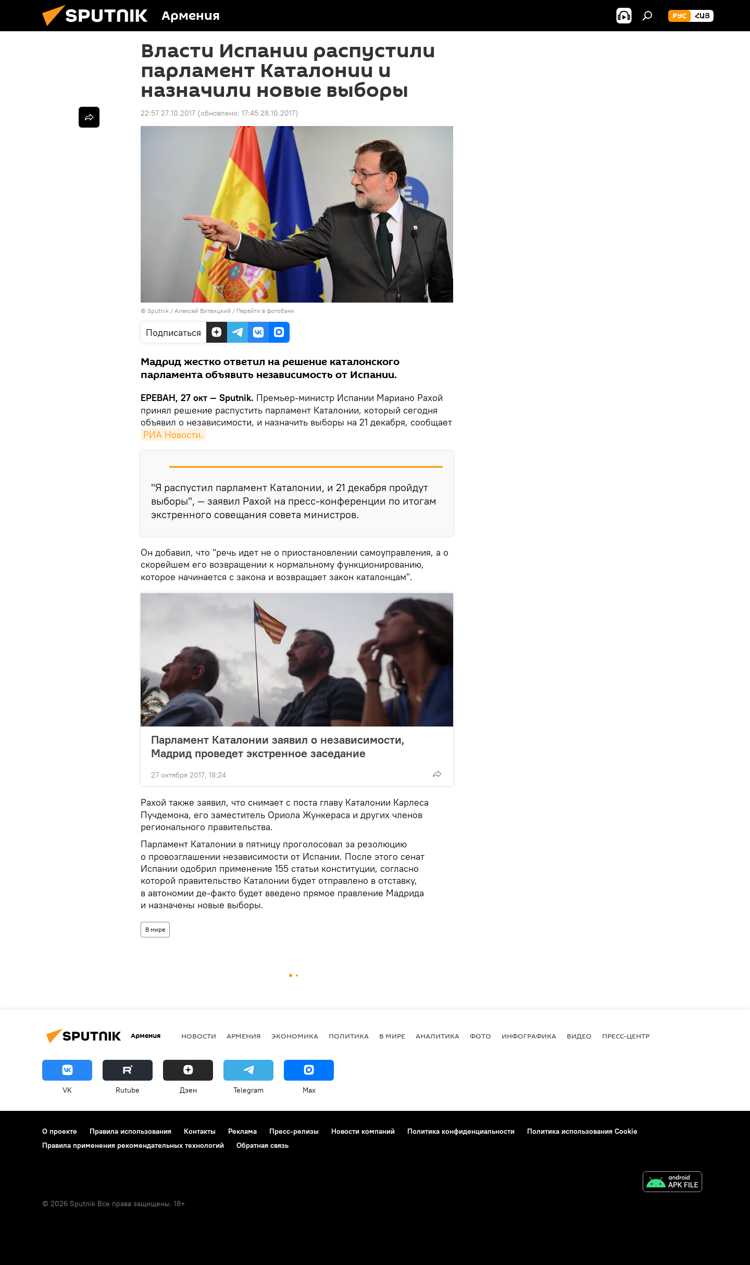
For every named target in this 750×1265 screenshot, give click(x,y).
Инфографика (529, 1036)
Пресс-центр (625, 1036)
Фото (480, 1036)
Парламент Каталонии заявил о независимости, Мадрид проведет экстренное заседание (278, 746)
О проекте (59, 1131)
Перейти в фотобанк (265, 311)
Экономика (294, 1036)
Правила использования (130, 1131)
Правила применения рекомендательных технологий (133, 1145)
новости (198, 1036)
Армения (244, 1036)
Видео (579, 1036)
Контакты (200, 1131)
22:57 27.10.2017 (168, 113)
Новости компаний (363, 1131)
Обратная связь (262, 1145)
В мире (155, 929)
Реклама (242, 1131)
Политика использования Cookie (582, 1131)
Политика (349, 1036)
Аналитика (437, 1036)
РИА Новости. (173, 435)
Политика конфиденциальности (461, 1131)
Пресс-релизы (294, 1131)
